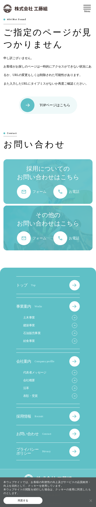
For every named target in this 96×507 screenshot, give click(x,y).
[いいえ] (90, 500)
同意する (23, 500)
